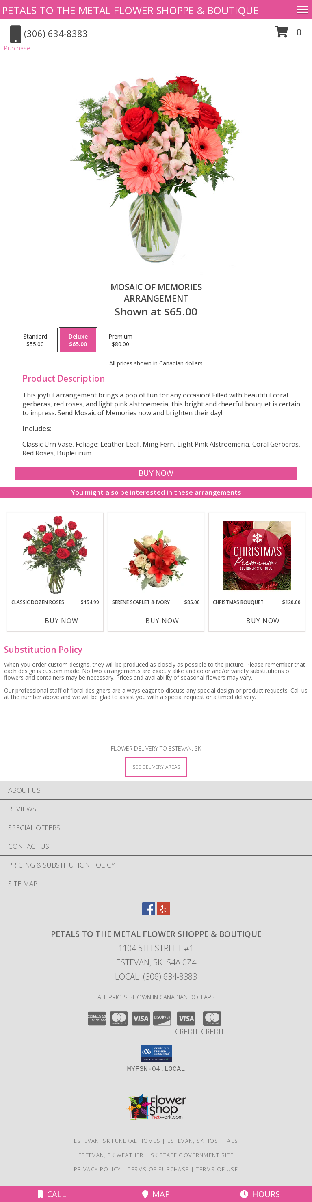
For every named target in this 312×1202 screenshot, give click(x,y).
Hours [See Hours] (260, 1194)
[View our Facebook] (148, 912)
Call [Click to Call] (52, 1194)
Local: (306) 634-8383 (156, 976)
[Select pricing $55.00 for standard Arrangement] (35, 340)
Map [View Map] (156, 1194)
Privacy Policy (97, 1169)
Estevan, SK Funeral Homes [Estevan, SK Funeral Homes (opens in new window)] (117, 1140)
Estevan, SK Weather (111, 1155)
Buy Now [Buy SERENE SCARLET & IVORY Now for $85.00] (162, 620)
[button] (288, 35)
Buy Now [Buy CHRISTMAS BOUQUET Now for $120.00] (263, 620)
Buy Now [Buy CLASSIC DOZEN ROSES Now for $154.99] (61, 620)
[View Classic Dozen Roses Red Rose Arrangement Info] (55, 556)
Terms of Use (217, 1169)
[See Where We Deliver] (156, 766)
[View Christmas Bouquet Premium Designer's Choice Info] (257, 555)
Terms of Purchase (158, 1169)
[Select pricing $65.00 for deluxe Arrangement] (78, 340)
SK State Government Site (192, 1155)
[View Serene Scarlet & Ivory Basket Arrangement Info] (156, 556)
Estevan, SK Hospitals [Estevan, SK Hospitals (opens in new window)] (202, 1140)
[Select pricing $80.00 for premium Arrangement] (120, 340)
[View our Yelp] (163, 912)
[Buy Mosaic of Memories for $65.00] (156, 473)
